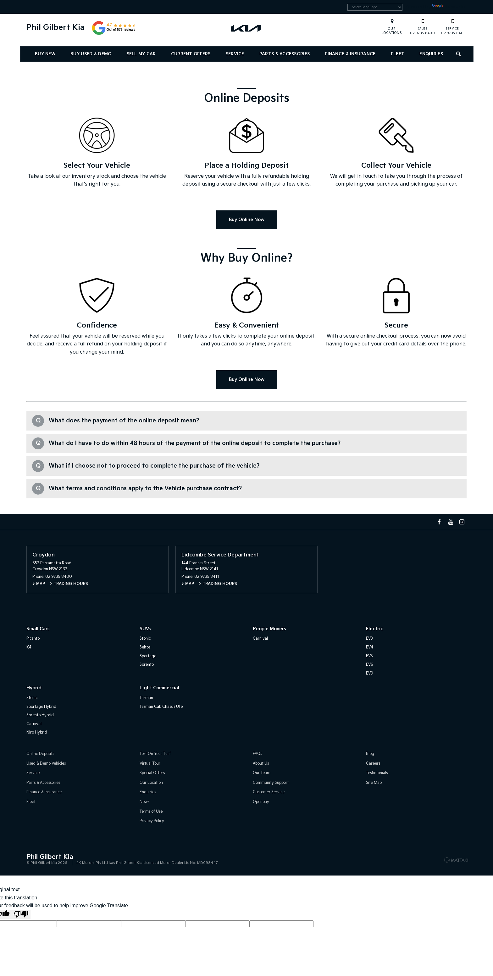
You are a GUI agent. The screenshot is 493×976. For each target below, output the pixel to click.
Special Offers (152, 773)
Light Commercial (159, 688)
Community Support (271, 782)
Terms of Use (151, 811)
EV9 (369, 673)
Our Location (151, 782)
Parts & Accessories (284, 54)
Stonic (145, 638)
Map (40, 584)
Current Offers (191, 54)
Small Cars (37, 629)
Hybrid (34, 688)
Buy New (45, 54)
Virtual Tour (150, 763)
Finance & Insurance (350, 54)
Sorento (147, 664)
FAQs (257, 753)
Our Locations (392, 32)
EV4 (369, 647)
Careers (373, 763)
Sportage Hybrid (41, 706)
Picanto (33, 638)
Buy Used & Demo (90, 54)
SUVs (145, 629)
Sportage (148, 656)
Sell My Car (141, 54)
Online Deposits (40, 753)
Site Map (374, 782)
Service (235, 54)
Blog (370, 753)
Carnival (260, 638)
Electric (374, 629)
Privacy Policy (152, 821)
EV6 (369, 664)
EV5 (369, 656)
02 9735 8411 (452, 27)
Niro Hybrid (36, 732)
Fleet (397, 54)
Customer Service (269, 792)
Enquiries (431, 54)
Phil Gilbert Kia (55, 28)
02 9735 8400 (422, 27)
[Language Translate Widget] (368, 7)
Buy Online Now (246, 219)
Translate (447, 7)
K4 (28, 647)
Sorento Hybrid (40, 715)
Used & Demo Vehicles (46, 763)
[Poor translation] (21, 914)
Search (456, 54)
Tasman (146, 698)
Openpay (261, 802)
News (144, 802)
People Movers (269, 629)
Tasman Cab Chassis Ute (161, 706)
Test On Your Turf (155, 753)
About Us (261, 763)
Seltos (145, 647)
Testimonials (377, 773)
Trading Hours (70, 584)
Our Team (261, 773)
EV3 (369, 638)
